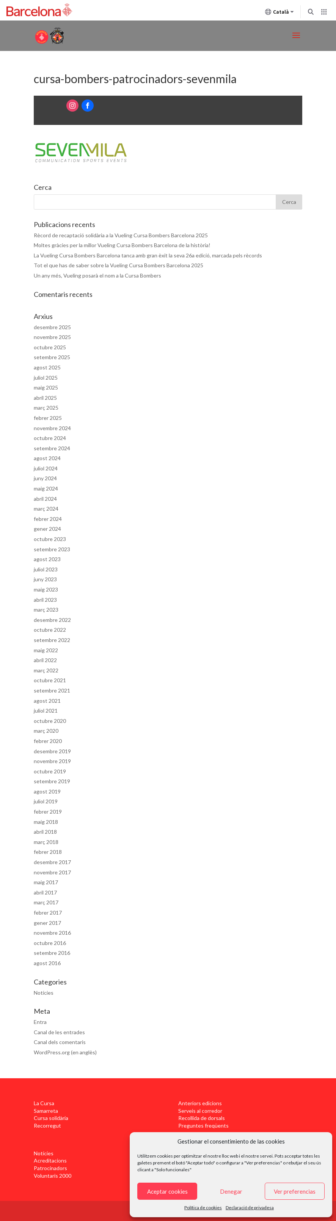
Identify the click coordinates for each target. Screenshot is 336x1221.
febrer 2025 (48, 418)
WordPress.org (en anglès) (65, 1052)
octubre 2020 (50, 721)
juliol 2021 (46, 710)
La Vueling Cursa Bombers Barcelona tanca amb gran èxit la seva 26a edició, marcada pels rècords (148, 255)
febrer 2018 (48, 852)
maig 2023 (46, 589)
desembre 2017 (52, 862)
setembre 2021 (52, 690)
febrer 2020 (48, 741)
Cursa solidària (51, 1118)
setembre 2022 (52, 640)
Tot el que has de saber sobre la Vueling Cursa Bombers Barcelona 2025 (118, 265)
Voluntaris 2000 (52, 1175)
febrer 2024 (48, 519)
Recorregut (47, 1125)
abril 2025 (45, 397)
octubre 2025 (50, 347)
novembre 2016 (52, 932)
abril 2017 (45, 892)
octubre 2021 (50, 680)
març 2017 (46, 902)
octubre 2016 (50, 943)
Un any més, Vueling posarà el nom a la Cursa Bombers (97, 275)
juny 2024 (45, 478)
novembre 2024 (52, 428)
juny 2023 (45, 579)
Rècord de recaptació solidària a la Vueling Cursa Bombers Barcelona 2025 (121, 235)
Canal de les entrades (59, 1032)
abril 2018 (45, 831)
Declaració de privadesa (250, 1207)
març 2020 (46, 730)
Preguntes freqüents (203, 1125)
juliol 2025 (46, 377)
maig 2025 (46, 387)
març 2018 (46, 842)
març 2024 (46, 508)
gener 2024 (47, 528)
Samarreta (46, 1110)
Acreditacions (50, 1160)
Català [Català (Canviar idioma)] (279, 13)
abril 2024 (45, 498)
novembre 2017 (52, 872)
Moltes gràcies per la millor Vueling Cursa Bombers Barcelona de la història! (122, 245)
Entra (40, 1022)
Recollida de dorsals (201, 1118)
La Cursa (44, 1103)
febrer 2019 (48, 811)
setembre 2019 (52, 781)
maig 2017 (46, 882)
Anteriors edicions (200, 1103)
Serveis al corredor (200, 1110)
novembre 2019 (52, 761)
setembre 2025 (52, 357)
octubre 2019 (50, 771)
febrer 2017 (48, 912)
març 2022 (46, 670)
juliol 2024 (46, 468)
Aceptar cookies (167, 1191)
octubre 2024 (50, 438)
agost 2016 (47, 963)
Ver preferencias (295, 1191)
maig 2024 (46, 488)
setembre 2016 (52, 953)
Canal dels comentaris (60, 1042)
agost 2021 (47, 700)
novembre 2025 (52, 337)
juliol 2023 (46, 569)
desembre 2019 (52, 751)
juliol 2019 (46, 801)
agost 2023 (47, 559)
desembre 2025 (52, 327)
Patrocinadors (50, 1168)
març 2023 (46, 609)
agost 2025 (47, 367)
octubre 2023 (50, 539)
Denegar (231, 1191)
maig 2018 (46, 822)
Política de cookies (203, 1207)
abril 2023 (45, 599)
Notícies (43, 992)
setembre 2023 (52, 549)
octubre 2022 (50, 629)
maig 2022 (46, 650)
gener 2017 (47, 923)
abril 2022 (45, 660)
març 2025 (46, 407)
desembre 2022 (52, 620)
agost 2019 (47, 791)
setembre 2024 (52, 448)
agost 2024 (47, 458)
